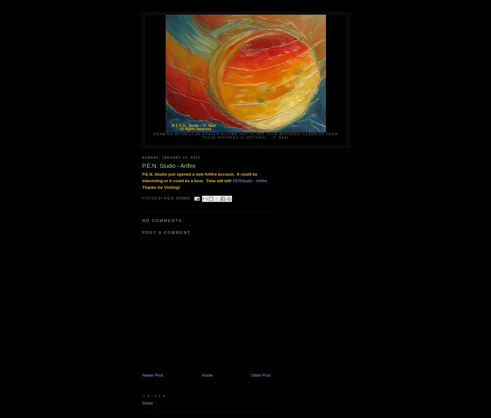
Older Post (261, 375)
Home (207, 375)
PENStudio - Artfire (250, 180)
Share (147, 403)
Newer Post (152, 375)
